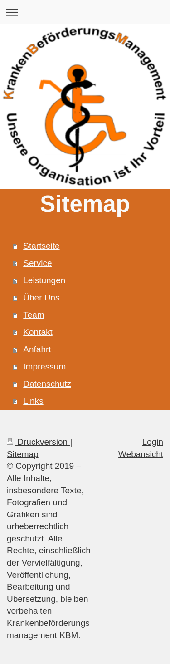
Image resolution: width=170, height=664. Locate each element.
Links (33, 401)
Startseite (41, 246)
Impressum (44, 366)
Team (33, 315)
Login (153, 442)
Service (37, 263)
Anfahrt (37, 349)
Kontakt (37, 332)
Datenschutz (47, 384)
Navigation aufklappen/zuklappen (85, 12)
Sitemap (23, 454)
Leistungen (44, 280)
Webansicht (140, 454)
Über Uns (41, 297)
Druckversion (38, 442)
